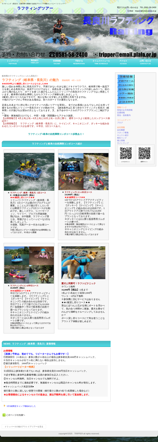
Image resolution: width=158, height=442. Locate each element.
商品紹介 (35, 61)
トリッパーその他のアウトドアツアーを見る (24, 427)
